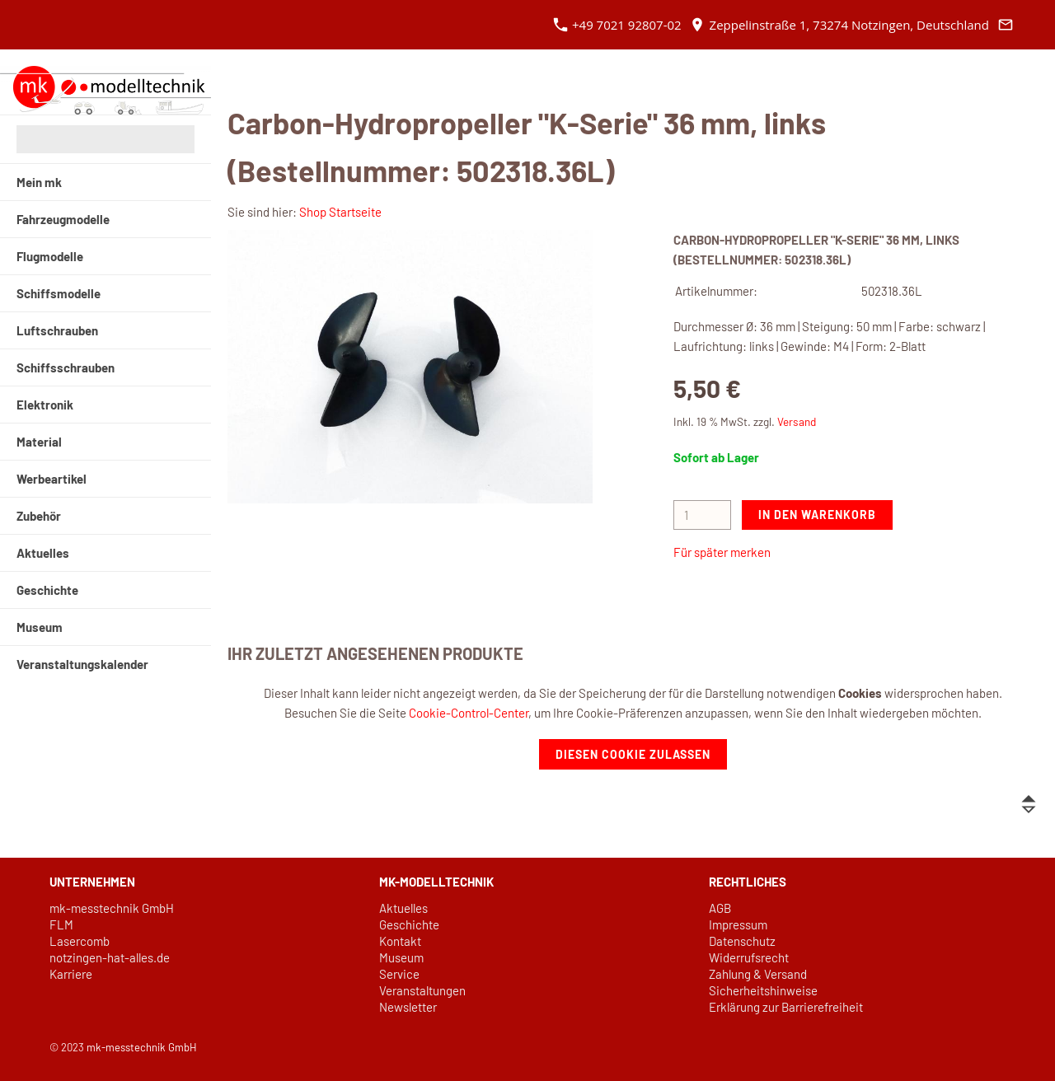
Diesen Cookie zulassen (633, 754)
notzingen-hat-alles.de (109, 957)
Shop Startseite (340, 211)
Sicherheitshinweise (763, 990)
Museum (401, 957)
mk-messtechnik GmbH (111, 908)
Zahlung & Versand (758, 973)
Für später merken (722, 552)
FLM (61, 924)
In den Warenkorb (817, 515)
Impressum (738, 924)
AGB (720, 908)
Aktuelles (403, 908)
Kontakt (400, 941)
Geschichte (409, 924)
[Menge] (702, 515)
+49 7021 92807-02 (617, 24)
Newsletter (408, 1006)
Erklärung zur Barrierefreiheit (786, 1006)
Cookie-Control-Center (468, 712)
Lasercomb (79, 941)
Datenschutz (742, 941)
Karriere (70, 973)
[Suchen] (105, 139)
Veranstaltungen (422, 990)
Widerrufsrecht (749, 957)
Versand (796, 421)
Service (399, 973)
